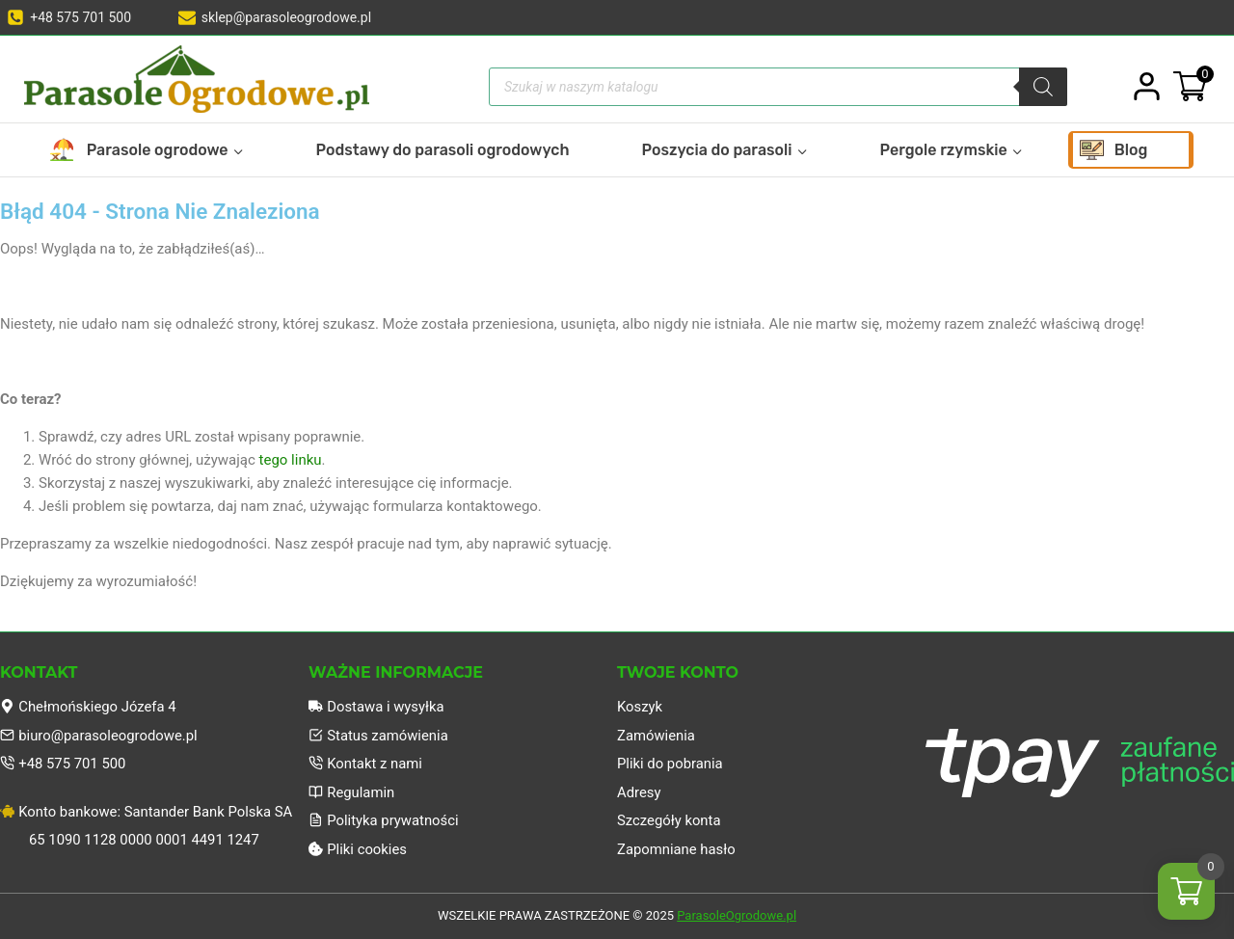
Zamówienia (656, 733)
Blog (1131, 150)
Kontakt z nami (365, 762)
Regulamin (351, 791)
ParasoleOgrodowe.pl (736, 916)
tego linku (290, 460)
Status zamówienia (378, 733)
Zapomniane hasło (677, 849)
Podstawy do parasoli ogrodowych (443, 150)
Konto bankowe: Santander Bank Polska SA (148, 810)
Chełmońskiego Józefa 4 (89, 704)
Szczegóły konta (669, 820)
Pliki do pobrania (670, 762)
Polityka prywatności (384, 820)
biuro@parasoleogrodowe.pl (100, 733)
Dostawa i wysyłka (376, 704)
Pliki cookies (358, 849)
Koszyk (640, 704)
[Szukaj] (1043, 86)
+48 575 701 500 (63, 762)
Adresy (639, 791)
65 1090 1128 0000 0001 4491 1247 (145, 839)
